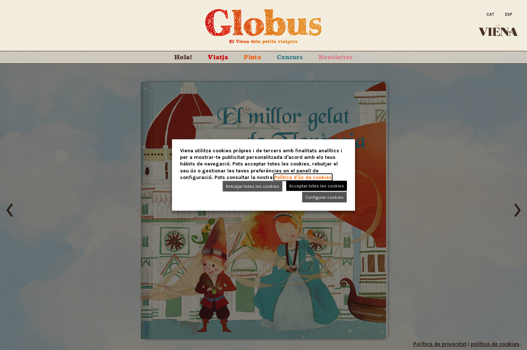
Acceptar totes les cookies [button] (316, 185)
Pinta (252, 56)
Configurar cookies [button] (324, 197)
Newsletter (335, 56)
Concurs (290, 56)
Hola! (183, 56)
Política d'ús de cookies (303, 177)
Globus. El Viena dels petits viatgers (263, 26)
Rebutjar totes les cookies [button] (252, 186)
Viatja (218, 56)
